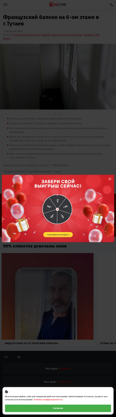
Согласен (58, 408)
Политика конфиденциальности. (48, 400)
